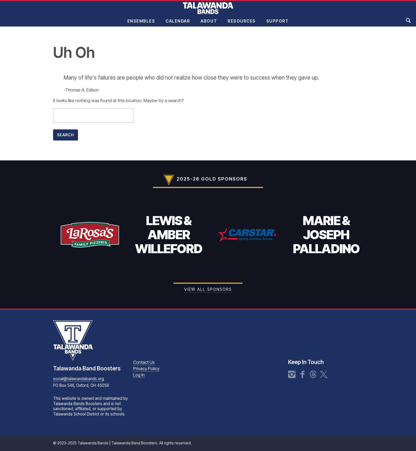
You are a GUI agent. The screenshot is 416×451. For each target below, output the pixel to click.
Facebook (302, 374)
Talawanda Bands (208, 12)
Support (277, 24)
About (209, 24)
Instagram (292, 374)
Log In (139, 375)
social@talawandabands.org (78, 378)
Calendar (178, 24)
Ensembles (141, 24)
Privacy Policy (146, 368)
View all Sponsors (208, 289)
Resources (242, 24)
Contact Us (144, 362)
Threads (313, 374)
